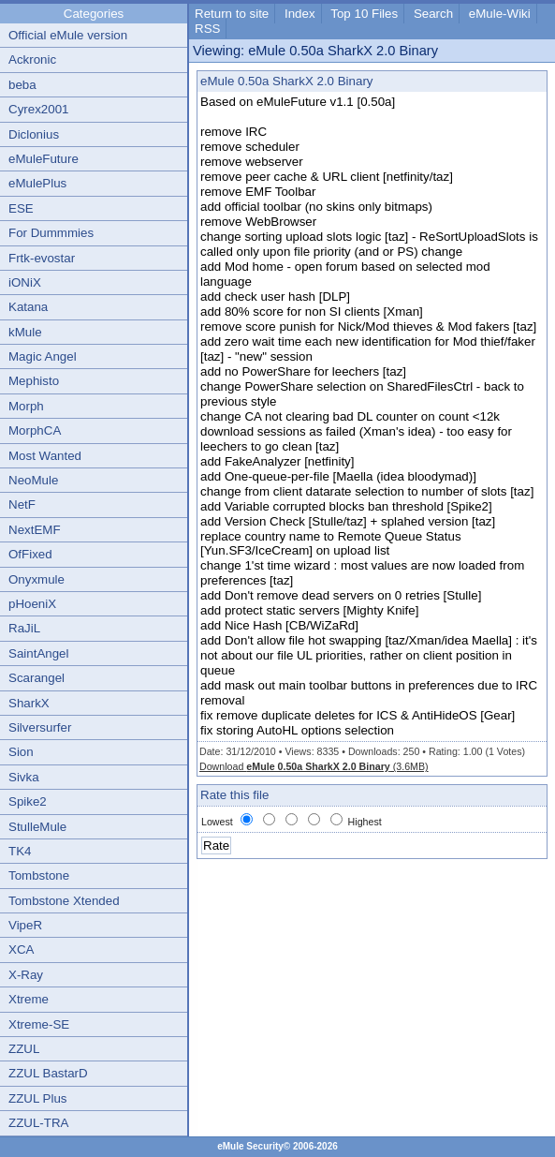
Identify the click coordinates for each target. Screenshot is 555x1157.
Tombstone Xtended (64, 901)
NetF (22, 504)
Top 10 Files (364, 14)
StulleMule (37, 827)
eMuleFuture (43, 159)
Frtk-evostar (41, 258)
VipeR (25, 925)
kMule (25, 332)
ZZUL (23, 1049)
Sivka (23, 777)
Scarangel (36, 678)
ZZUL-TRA (38, 1123)
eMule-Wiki (500, 14)
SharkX (29, 703)
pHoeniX (32, 604)
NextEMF (34, 530)
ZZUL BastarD (48, 1073)
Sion (21, 752)
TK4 (19, 851)
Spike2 (27, 801)
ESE (21, 208)
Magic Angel (42, 356)
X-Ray (25, 975)
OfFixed (30, 554)
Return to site (232, 14)
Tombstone (38, 875)
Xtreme (28, 999)
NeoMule (33, 480)
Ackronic (32, 59)
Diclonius (33, 134)
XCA (21, 949)
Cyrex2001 (38, 109)
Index (300, 14)
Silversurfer (39, 727)
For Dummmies (51, 233)
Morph (26, 406)
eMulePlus (37, 183)
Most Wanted (44, 456)
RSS (207, 29)
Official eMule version (67, 35)
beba (22, 85)
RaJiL (24, 628)
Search (433, 14)
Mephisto (33, 381)
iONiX (24, 282)
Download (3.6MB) (314, 766)
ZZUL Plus (37, 1098)
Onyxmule (36, 579)
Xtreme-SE (38, 1024)
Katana (28, 307)
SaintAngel (38, 653)
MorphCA (34, 430)
